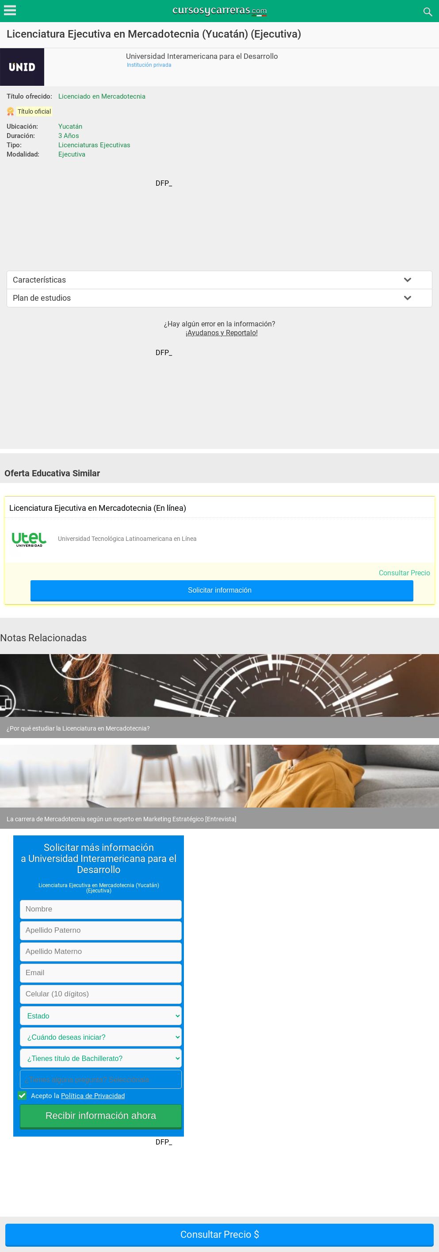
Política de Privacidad (93, 1096)
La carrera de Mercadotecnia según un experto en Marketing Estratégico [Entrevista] (122, 819)
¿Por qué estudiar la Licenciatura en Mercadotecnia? (78, 728)
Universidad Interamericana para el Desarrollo (202, 56)
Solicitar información (220, 590)
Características (39, 279)
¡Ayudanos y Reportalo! (222, 333)
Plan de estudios (42, 297)
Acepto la (76, 1095)
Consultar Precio (404, 573)
